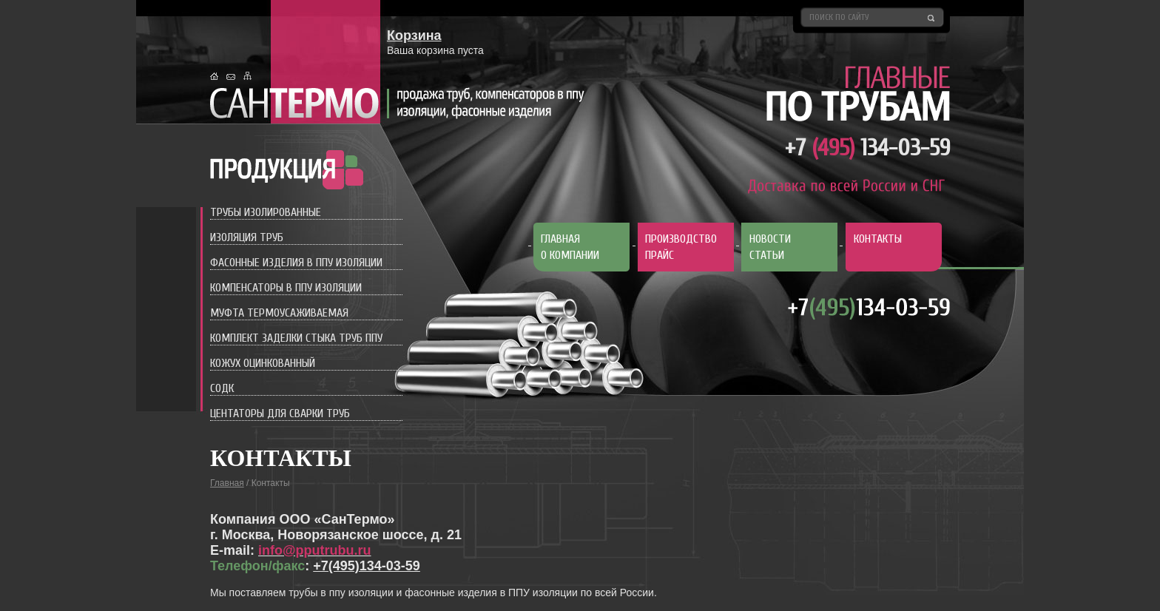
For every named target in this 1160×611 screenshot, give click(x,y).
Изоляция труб (246, 237)
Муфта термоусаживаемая (279, 313)
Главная (560, 239)
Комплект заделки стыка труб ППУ (296, 338)
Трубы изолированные (265, 212)
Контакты (878, 239)
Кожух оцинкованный (262, 363)
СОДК (222, 388)
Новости (770, 239)
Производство (681, 239)
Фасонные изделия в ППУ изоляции (296, 262)
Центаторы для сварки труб (280, 413)
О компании (570, 255)
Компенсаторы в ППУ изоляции (286, 287)
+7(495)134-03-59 (366, 565)
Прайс (659, 255)
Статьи (766, 255)
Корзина (414, 35)
